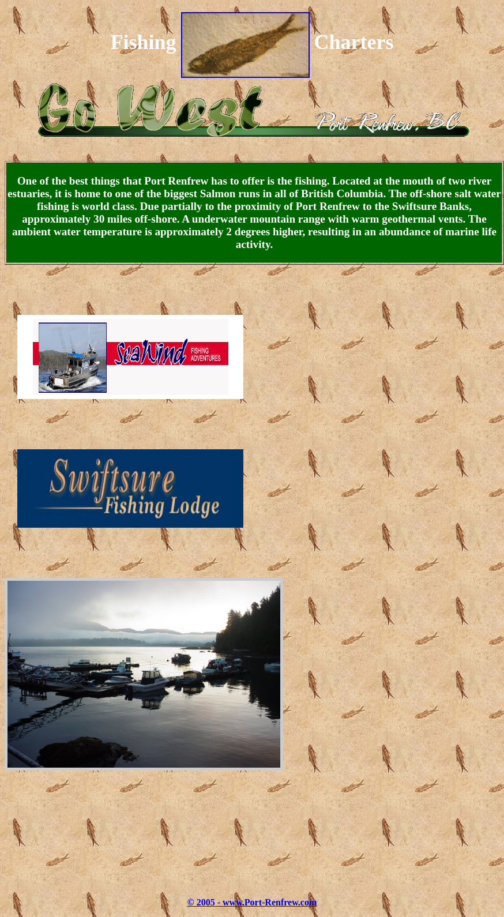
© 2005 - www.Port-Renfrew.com (252, 902)
